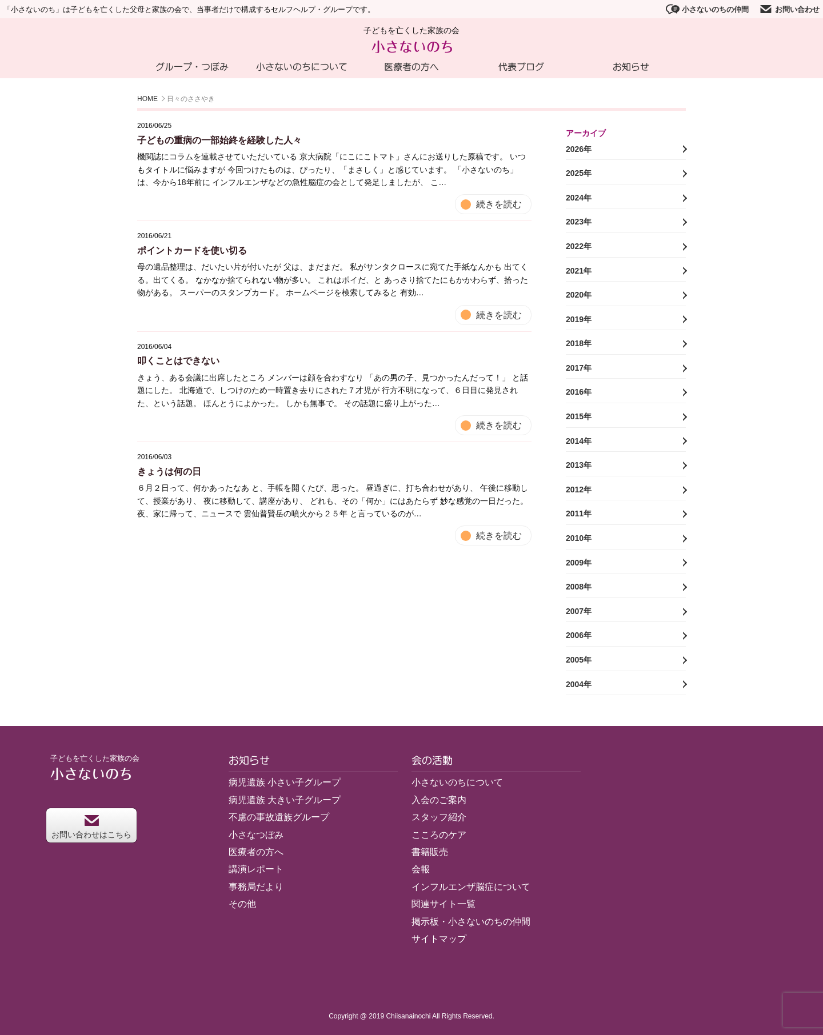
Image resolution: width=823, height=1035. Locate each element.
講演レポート (256, 869)
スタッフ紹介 (439, 817)
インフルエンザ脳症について (471, 887)
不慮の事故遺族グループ (279, 817)
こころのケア (439, 835)
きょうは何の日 (169, 471)
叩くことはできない (178, 361)
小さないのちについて (301, 66)
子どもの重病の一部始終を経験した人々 (219, 140)
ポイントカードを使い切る (192, 250)
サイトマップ (439, 939)
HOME (147, 99)
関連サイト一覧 (444, 904)
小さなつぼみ (256, 835)
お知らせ (631, 66)
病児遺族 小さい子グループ (285, 782)
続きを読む (499, 204)
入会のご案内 (439, 800)
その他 (242, 904)
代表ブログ (521, 66)
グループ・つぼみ (192, 66)
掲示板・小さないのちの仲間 (471, 921)
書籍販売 (430, 852)
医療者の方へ (411, 66)
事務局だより (256, 887)
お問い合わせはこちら (91, 827)
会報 (421, 869)
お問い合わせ (789, 9)
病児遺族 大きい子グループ (285, 800)
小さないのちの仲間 (707, 9)
